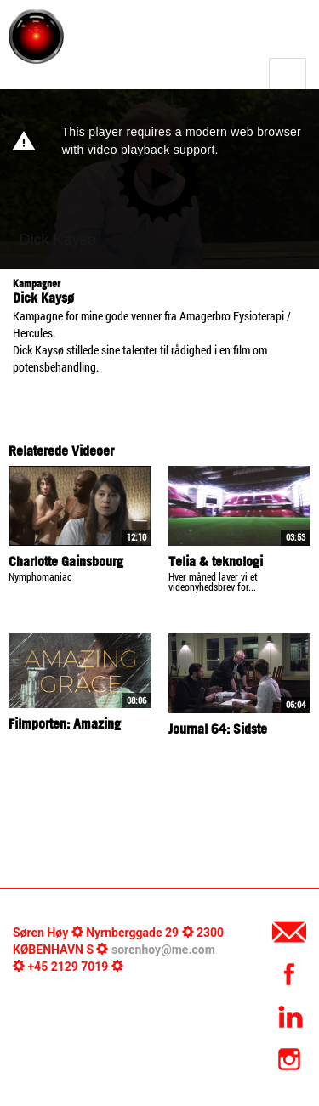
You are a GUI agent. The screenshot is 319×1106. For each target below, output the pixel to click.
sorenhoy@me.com (163, 949)
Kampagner (36, 283)
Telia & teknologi (215, 561)
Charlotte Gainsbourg (66, 561)
